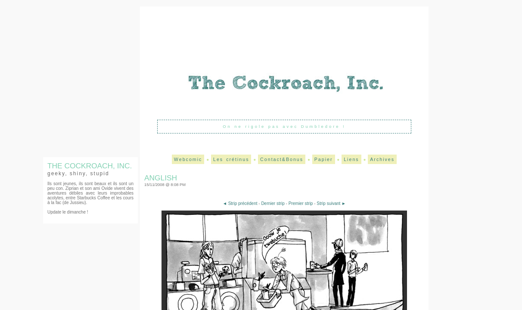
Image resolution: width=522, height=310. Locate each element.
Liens (351, 159)
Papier (323, 159)
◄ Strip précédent (240, 203)
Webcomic (188, 159)
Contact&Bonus (281, 159)
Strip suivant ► (331, 203)
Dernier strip (272, 203)
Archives (382, 159)
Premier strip (301, 203)
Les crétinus (231, 159)
